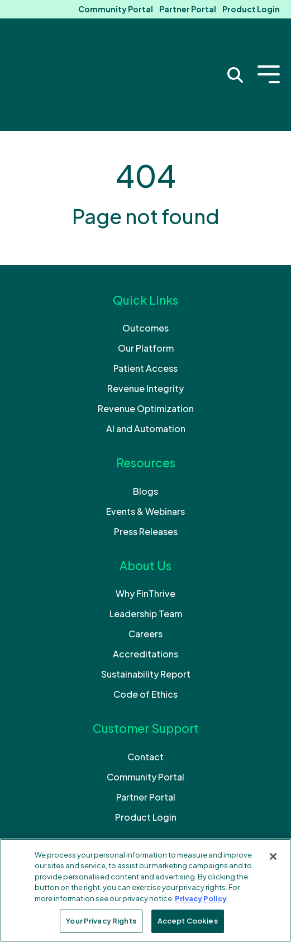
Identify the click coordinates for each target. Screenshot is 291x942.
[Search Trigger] (235, 41)
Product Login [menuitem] (251, 9)
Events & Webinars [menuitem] (145, 443)
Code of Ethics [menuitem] (145, 626)
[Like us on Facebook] (116, 803)
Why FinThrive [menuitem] (145, 526)
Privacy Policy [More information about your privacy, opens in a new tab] (201, 898)
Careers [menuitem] (145, 566)
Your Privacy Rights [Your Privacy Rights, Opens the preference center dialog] (101, 920)
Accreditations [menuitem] (145, 586)
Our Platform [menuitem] (146, 280)
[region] (145, 890)
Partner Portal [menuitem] (187, 9)
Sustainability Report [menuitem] (145, 606)
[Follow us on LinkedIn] (146, 803)
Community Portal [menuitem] (115, 9)
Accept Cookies (188, 920)
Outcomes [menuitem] (145, 260)
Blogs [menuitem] (145, 423)
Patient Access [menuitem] (145, 300)
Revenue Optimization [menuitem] (146, 341)
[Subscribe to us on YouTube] (176, 803)
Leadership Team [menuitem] (145, 546)
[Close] (273, 856)
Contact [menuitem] (145, 689)
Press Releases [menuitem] (146, 464)
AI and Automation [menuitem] (145, 361)
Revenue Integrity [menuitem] (145, 320)
